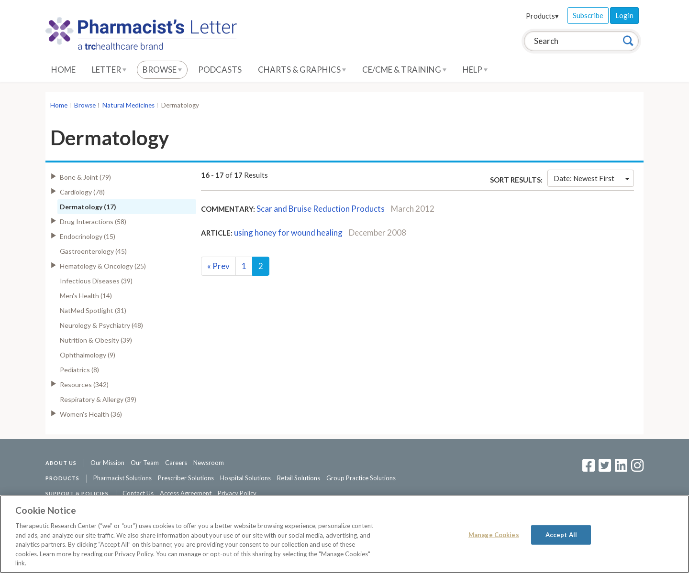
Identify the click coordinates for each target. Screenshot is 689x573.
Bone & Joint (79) (85, 177)
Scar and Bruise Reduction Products (320, 209)
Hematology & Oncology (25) (103, 266)
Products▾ (542, 15)
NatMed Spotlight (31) (93, 310)
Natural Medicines (128, 105)
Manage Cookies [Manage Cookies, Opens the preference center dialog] (493, 534)
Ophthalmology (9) (87, 355)
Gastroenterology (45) (93, 251)
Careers (176, 462)
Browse (162, 70)
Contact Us (138, 493)
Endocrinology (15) (87, 236)
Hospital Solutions (245, 478)
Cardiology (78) (82, 192)
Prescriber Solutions (186, 478)
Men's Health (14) (86, 296)
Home (63, 70)
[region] (344, 534)
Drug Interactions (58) (93, 221)
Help (475, 70)
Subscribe (588, 15)
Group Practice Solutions (361, 478)
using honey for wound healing (288, 232)
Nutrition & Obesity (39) (96, 340)
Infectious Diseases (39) (96, 281)
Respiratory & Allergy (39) (98, 399)
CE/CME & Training (404, 70)
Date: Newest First (591, 178)
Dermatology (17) (88, 207)
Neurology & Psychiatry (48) (101, 325)
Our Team (145, 462)
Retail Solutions (298, 478)
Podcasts (220, 70)
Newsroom (208, 462)
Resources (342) (84, 384)
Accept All (561, 534)
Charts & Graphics (302, 70)
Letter (109, 70)
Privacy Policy (237, 493)
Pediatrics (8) (79, 370)
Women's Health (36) (91, 414)
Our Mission (107, 462)
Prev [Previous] (218, 266)
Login (624, 15)
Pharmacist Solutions (122, 478)
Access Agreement (185, 493)
